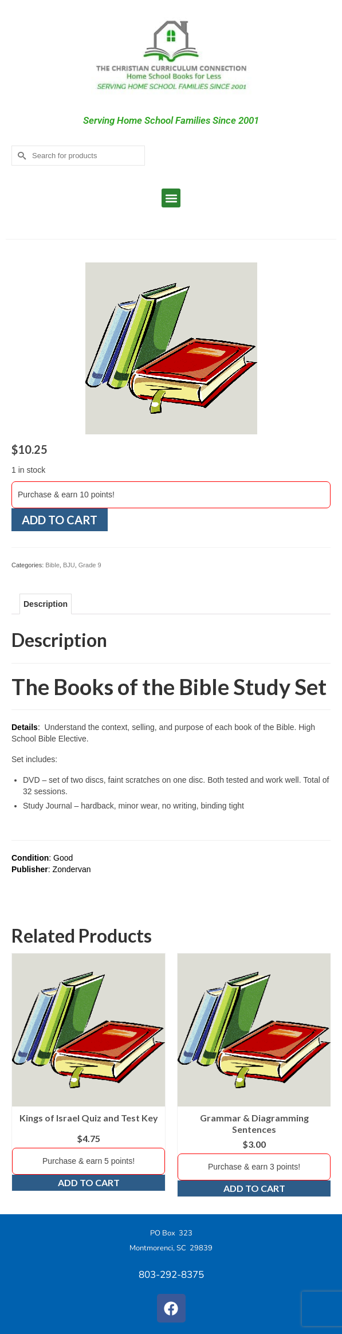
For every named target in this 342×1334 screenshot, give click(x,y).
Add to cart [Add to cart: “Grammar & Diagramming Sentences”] (254, 1188)
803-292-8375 (171, 1274)
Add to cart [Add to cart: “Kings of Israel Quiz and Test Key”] (89, 1182)
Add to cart (59, 520)
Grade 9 (89, 565)
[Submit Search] (20, 156)
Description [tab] (45, 604)
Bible (52, 565)
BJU (69, 565)
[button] (171, 198)
